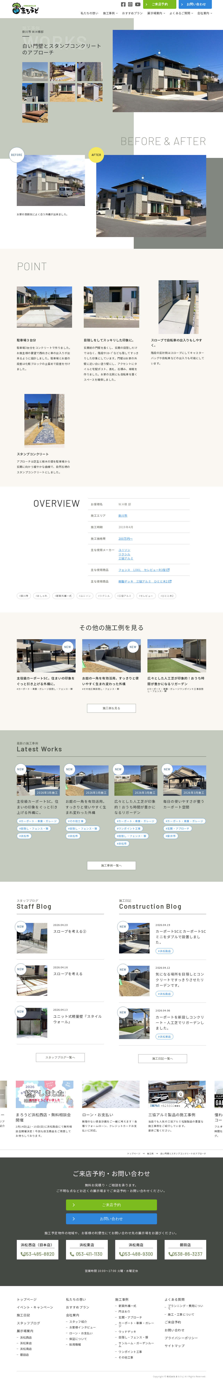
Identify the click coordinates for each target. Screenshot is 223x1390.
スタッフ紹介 (78, 1321)
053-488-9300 (137, 1254)
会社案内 (203, 13)
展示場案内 (154, 13)
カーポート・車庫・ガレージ (33, 688)
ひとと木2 (168, 595)
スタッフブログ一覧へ (60, 1057)
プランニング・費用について (185, 1307)
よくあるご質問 (179, 13)
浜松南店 (26, 1348)
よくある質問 (175, 1299)
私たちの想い (89, 13)
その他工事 (89, 688)
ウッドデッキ (127, 1331)
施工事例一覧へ (111, 865)
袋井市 (171, 835)
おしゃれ (42, 595)
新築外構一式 (64, 595)
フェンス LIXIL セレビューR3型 (144, 570)
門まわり (124, 1311)
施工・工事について (181, 1314)
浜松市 (25, 835)
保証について (78, 1338)
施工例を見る (111, 708)
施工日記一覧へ (162, 1058)
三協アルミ (126, 558)
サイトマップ (175, 1345)
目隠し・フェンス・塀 (61, 688)
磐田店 (24, 1354)
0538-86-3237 (187, 1254)
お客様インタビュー (82, 1327)
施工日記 (23, 1315)
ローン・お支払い (81, 1333)
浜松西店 (26, 1337)
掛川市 (123, 515)
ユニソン (124, 550)
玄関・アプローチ (178, 828)
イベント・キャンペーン (35, 1307)
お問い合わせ (196, 4)
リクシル (124, 554)
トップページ (27, 1299)
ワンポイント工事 (189, 688)
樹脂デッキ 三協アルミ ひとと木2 (145, 581)
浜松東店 (26, 1343)
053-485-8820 (39, 1254)
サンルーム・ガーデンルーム (136, 1344)
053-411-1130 (89, 1254)
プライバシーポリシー (181, 1337)
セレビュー (146, 595)
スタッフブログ (28, 1323)
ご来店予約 (160, 4)
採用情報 (75, 1344)
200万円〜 (126, 538)
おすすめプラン (132, 13)
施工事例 (109, 13)
